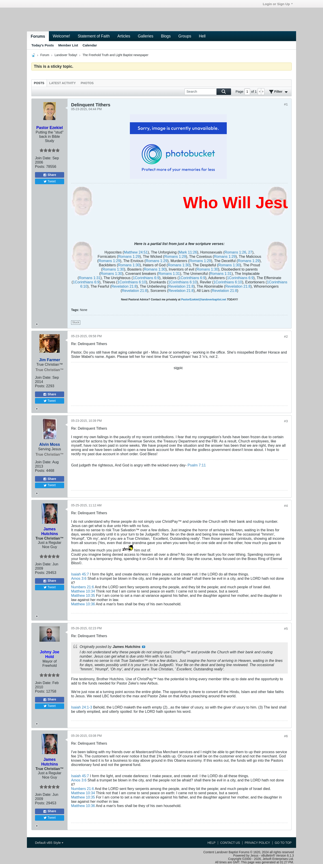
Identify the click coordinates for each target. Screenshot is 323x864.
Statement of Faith (94, 36)
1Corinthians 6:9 (146, 278)
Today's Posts (42, 45)
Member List (68, 45)
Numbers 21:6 (82, 587)
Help (211, 842)
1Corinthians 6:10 (132, 282)
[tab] (39, 83)
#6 (286, 736)
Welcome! (61, 36)
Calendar (90, 45)
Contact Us (230, 842)
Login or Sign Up (278, 4)
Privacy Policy (257, 842)
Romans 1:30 (129, 265)
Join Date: (43, 158)
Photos (87, 83)
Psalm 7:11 (197, 465)
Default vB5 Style (49, 842)
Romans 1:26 (235, 252)
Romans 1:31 (169, 273)
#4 (286, 505)
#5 (286, 628)
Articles (123, 36)
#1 (286, 104)
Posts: (40, 166)
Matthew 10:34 (83, 591)
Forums (38, 36)
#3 (286, 421)
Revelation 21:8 (124, 286)
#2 (286, 336)
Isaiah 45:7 (80, 574)
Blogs (166, 36)
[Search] (207, 91)
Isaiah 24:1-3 (81, 707)
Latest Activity (62, 83)
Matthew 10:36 (83, 604)
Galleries (145, 36)
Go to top (283, 842)
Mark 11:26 (188, 252)
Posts (39, 83)
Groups (184, 36)
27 (250, 252)
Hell (202, 36)
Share (49, 175)
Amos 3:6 (79, 578)
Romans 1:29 (129, 256)
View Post (143, 647)
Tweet (50, 181)
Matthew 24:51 (136, 252)
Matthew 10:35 (83, 595)
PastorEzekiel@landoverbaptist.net (203, 299)
